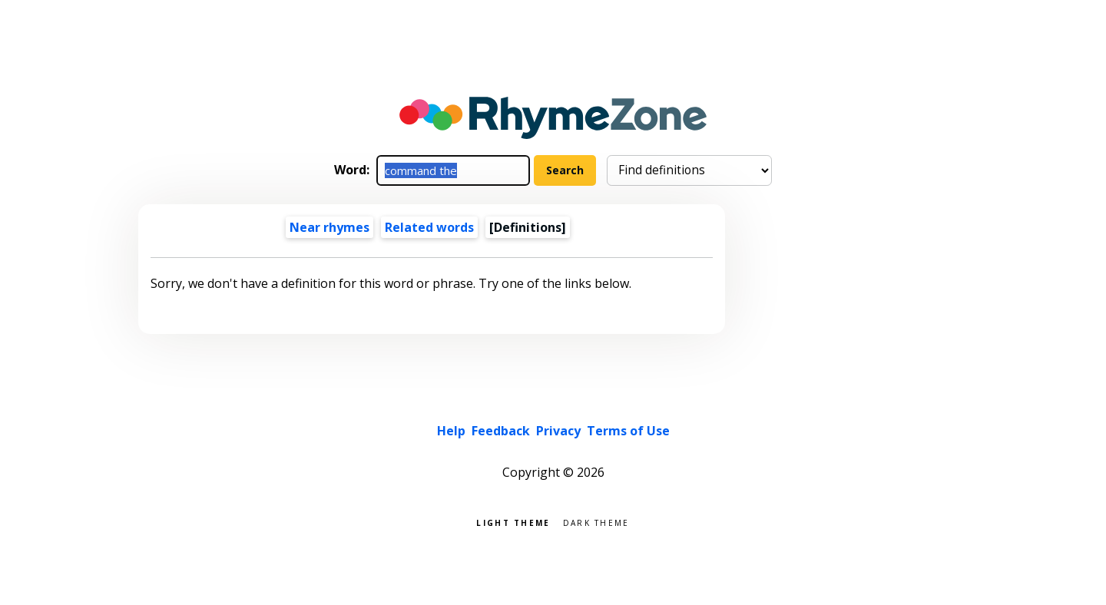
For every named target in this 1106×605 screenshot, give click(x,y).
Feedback (501, 430)
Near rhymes (329, 227)
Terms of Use (628, 430)
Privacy (558, 430)
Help (451, 430)
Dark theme (596, 521)
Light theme (513, 521)
